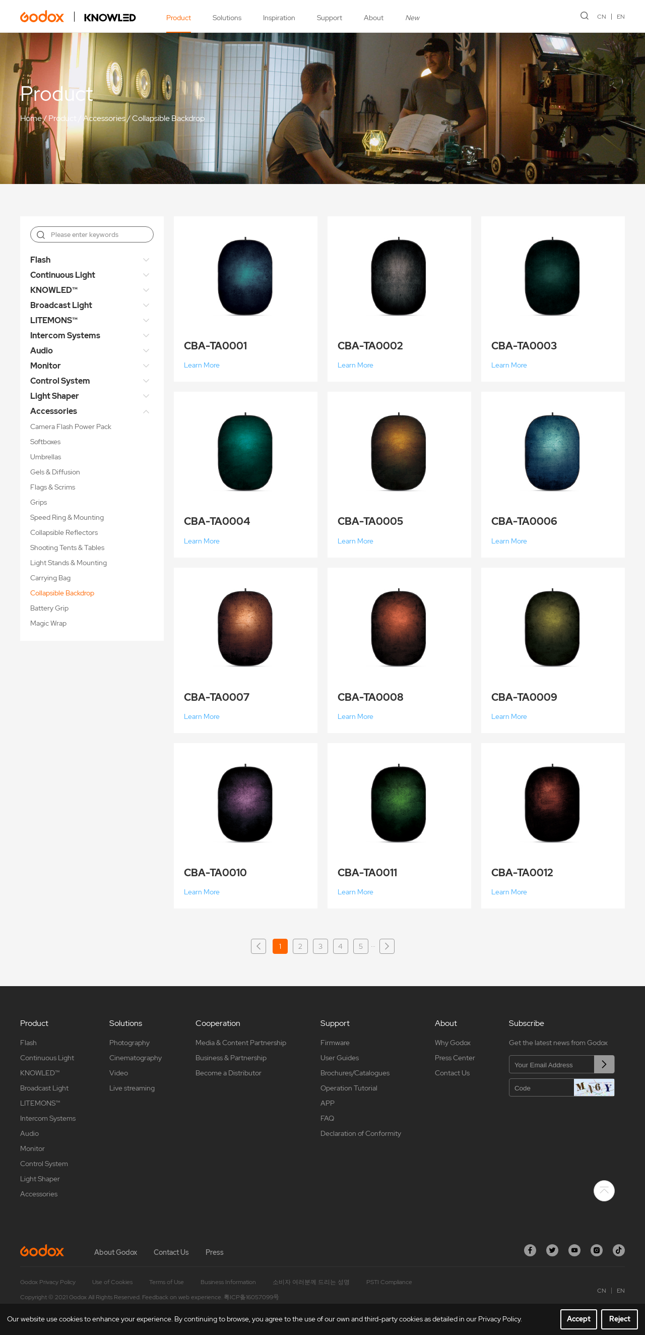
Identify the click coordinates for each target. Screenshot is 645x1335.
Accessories (104, 118)
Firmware (335, 1042)
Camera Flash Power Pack (70, 426)
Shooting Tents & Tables (67, 547)
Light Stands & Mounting (68, 562)
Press (215, 1252)
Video (118, 1072)
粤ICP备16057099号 (251, 1297)
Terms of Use (166, 1282)
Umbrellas (45, 456)
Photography (129, 1042)
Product (178, 17)
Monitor (45, 365)
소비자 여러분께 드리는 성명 (311, 1282)
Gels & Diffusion (55, 471)
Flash (40, 260)
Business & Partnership (231, 1057)
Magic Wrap (48, 623)
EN (621, 17)
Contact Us (452, 1072)
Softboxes (45, 441)
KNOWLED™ (54, 290)
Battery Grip (49, 608)
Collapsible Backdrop (168, 118)
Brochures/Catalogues (355, 1072)
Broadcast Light (61, 305)
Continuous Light (62, 275)
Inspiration (279, 17)
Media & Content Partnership (241, 1042)
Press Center (455, 1057)
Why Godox (453, 1042)
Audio (41, 350)
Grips (38, 502)
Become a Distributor (229, 1072)
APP (327, 1103)
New (412, 17)
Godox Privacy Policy (48, 1282)
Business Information (228, 1282)
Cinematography (135, 1057)
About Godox (115, 1252)
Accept (579, 1318)
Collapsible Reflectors (64, 532)
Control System (60, 381)
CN (601, 17)
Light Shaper (54, 396)
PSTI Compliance (389, 1282)
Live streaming (132, 1088)
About (373, 17)
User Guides (339, 1057)
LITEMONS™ (54, 320)
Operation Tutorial (348, 1088)
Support (329, 17)
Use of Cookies (112, 1282)
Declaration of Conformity (360, 1133)
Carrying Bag (50, 577)
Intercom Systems (65, 335)
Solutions (227, 17)
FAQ (327, 1118)
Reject (619, 1318)
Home (31, 118)
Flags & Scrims (52, 487)
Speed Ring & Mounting (67, 517)
